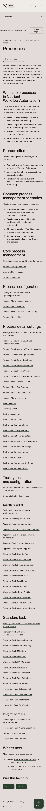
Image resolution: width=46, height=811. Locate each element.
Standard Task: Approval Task (16, 518)
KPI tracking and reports (25, 759)
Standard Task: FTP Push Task (17, 602)
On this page (38, 30)
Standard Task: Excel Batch (15, 575)
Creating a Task (10, 408)
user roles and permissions (25, 766)
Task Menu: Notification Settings (18, 436)
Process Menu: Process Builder (17, 301)
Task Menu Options (11, 414)
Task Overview (9, 403)
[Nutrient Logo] (8, 6)
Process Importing (11, 277)
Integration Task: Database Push (17, 694)
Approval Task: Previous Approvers (18, 543)
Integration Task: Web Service (16, 705)
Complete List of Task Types (16, 496)
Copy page (11, 59)
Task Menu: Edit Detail (13, 419)
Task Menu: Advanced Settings (17, 446)
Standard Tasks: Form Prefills (16, 592)
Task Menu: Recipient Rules (15, 468)
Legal (20, 807)
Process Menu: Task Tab (14, 306)
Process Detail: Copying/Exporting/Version (22, 349)
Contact (12, 807)
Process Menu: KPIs (12, 317)
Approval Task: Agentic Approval (17, 548)
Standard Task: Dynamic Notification (19, 570)
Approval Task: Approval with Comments (21, 529)
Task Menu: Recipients (13, 457)
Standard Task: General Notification (19, 608)
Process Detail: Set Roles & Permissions (21, 376)
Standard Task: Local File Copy (17, 645)
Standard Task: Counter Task (16, 554)
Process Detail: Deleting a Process (18, 354)
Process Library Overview (14, 266)
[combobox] (22, 59)
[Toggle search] (36, 5)
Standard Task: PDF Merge (15, 667)
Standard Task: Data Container (17, 559)
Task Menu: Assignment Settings (18, 463)
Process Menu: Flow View (14, 398)
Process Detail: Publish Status (16, 371)
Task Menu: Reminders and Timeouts (20, 441)
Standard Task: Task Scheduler (17, 678)
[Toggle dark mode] (30, 5)
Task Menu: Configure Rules (15, 425)
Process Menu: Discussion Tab (17, 392)
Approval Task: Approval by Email (18, 524)
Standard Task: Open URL (14, 656)
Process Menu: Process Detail (16, 381)
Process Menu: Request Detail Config (20, 311)
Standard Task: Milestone (14, 651)
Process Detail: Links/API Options (18, 365)
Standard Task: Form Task (15, 586)
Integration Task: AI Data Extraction (19, 728)
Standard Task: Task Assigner (16, 672)
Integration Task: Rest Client (16, 699)
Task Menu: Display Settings (16, 430)
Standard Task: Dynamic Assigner (18, 565)
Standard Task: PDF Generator (17, 662)
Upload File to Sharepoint (14, 733)
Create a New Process (13, 272)
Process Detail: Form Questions (17, 360)
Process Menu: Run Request (15, 387)
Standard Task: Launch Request (17, 640)
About (5, 807)
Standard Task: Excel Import (15, 581)
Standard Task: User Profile (15, 683)
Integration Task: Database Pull (17, 689)
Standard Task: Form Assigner (17, 597)
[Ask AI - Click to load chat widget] (39, 804)
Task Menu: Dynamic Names (15, 452)
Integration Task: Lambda (14, 738)
